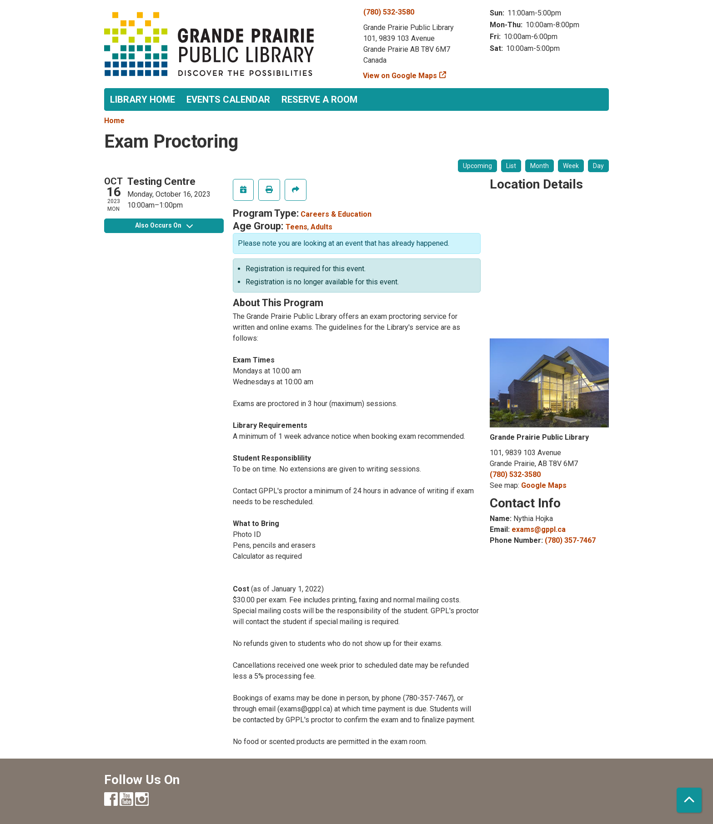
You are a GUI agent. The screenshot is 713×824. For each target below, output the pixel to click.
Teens (296, 227)
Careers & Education (336, 214)
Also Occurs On (164, 225)
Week (571, 165)
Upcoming (477, 165)
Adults (321, 227)
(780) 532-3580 (388, 12)
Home (114, 120)
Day (598, 165)
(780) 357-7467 (570, 540)
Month (539, 165)
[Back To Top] (689, 800)
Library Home (142, 99)
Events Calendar (228, 99)
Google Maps (544, 485)
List (511, 165)
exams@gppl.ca (539, 529)
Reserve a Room (319, 99)
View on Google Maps (400, 75)
